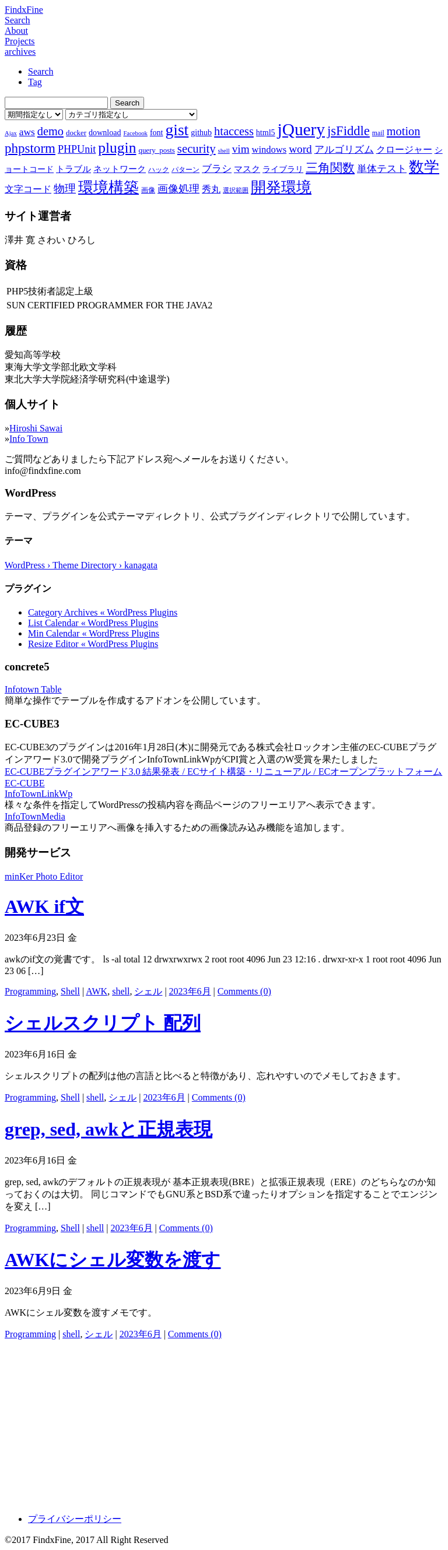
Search (17, 20)
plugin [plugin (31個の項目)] (117, 147)
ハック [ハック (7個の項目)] (158, 170)
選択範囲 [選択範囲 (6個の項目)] (236, 190)
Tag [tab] (35, 82)
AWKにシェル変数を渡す (112, 1259)
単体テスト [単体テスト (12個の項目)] (382, 168)
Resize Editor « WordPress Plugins (93, 644)
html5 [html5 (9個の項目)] (265, 132)
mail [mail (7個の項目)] (378, 133)
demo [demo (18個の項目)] (50, 131)
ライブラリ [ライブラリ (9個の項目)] (282, 169)
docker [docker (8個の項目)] (76, 132)
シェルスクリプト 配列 (103, 1023)
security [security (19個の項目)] (196, 148)
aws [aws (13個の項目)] (27, 132)
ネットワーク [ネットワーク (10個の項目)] (119, 169)
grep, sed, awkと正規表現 (108, 1129)
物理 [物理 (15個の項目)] (65, 188)
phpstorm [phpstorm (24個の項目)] (30, 148)
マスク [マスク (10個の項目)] (247, 169)
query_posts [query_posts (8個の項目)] (156, 150)
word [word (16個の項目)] (300, 149)
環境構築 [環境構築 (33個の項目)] (108, 187)
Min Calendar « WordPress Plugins (93, 633)
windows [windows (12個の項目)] (269, 149)
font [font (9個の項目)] (156, 132)
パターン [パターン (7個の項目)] (186, 170)
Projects (20, 41)
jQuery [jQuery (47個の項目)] (301, 129)
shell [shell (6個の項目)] (224, 150)
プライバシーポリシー (74, 1519)
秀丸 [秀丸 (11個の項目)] (211, 189)
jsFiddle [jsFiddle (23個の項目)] (348, 131)
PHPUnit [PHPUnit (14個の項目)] (77, 149)
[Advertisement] (224, 1422)
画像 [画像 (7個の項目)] (148, 190)
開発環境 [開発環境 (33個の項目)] (281, 187)
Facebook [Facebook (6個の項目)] (135, 133)
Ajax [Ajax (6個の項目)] (11, 133)
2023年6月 (190, 991)
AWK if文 (44, 906)
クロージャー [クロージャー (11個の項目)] (404, 149)
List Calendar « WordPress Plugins (93, 623)
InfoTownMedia (35, 816)
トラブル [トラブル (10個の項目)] (73, 169)
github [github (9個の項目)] (201, 132)
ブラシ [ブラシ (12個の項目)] (217, 168)
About (16, 31)
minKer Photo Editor (44, 876)
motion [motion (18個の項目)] (404, 131)
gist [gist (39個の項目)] (176, 130)
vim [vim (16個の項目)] (241, 149)
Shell (70, 991)
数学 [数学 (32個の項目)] (424, 167)
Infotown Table (33, 689)
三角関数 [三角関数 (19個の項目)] (330, 167)
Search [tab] (41, 71)
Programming (30, 991)
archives (20, 52)
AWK (96, 991)
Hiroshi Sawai (35, 428)
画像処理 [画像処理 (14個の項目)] (179, 189)
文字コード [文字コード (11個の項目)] (28, 189)
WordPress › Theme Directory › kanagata (81, 565)
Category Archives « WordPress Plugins (102, 612)
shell (121, 991)
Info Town (28, 439)
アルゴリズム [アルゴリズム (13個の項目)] (344, 149)
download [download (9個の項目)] (105, 132)
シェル (148, 991)
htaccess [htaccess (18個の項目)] (234, 131)
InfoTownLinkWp (38, 794)
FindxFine (24, 10)
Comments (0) (244, 991)
